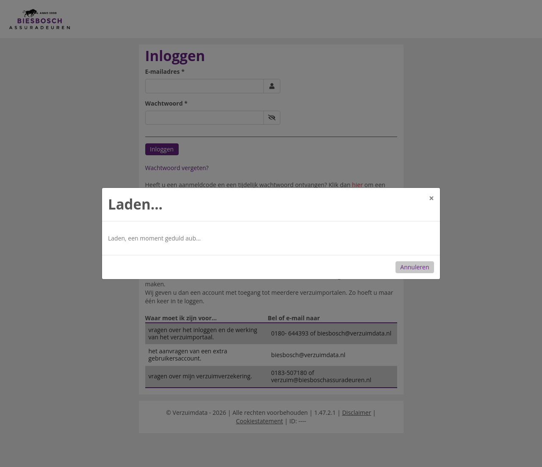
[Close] (431, 198)
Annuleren (414, 267)
